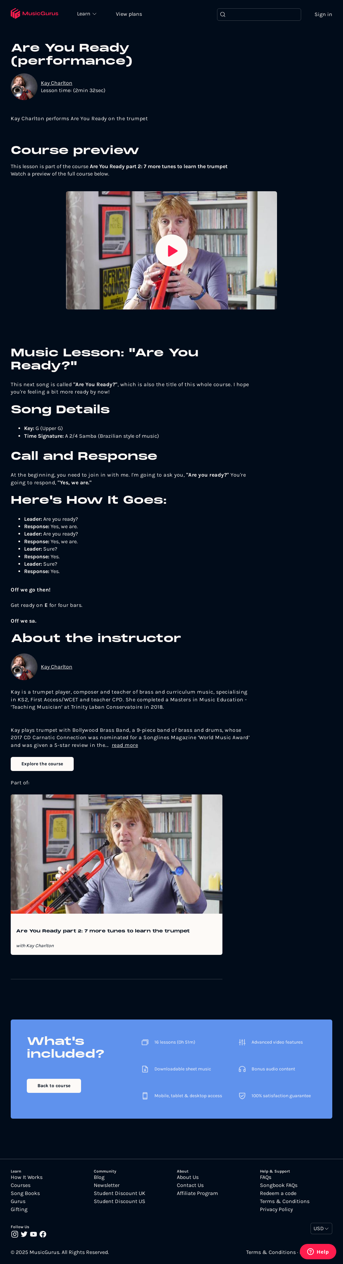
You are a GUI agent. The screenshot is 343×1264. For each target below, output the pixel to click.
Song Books (25, 1193)
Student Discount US (119, 1201)
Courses (20, 1185)
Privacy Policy (276, 1209)
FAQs (265, 1177)
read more (125, 745)
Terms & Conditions (285, 1201)
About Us (188, 1177)
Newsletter (107, 1185)
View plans (129, 14)
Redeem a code (278, 1193)
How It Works (27, 1177)
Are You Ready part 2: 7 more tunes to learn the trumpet (103, 931)
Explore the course (42, 764)
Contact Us (190, 1185)
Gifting (19, 1209)
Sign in (323, 14)
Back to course (54, 1086)
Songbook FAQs (278, 1185)
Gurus (18, 1201)
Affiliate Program (197, 1193)
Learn (84, 13)
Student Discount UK (119, 1193)
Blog (99, 1177)
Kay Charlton (56, 83)
